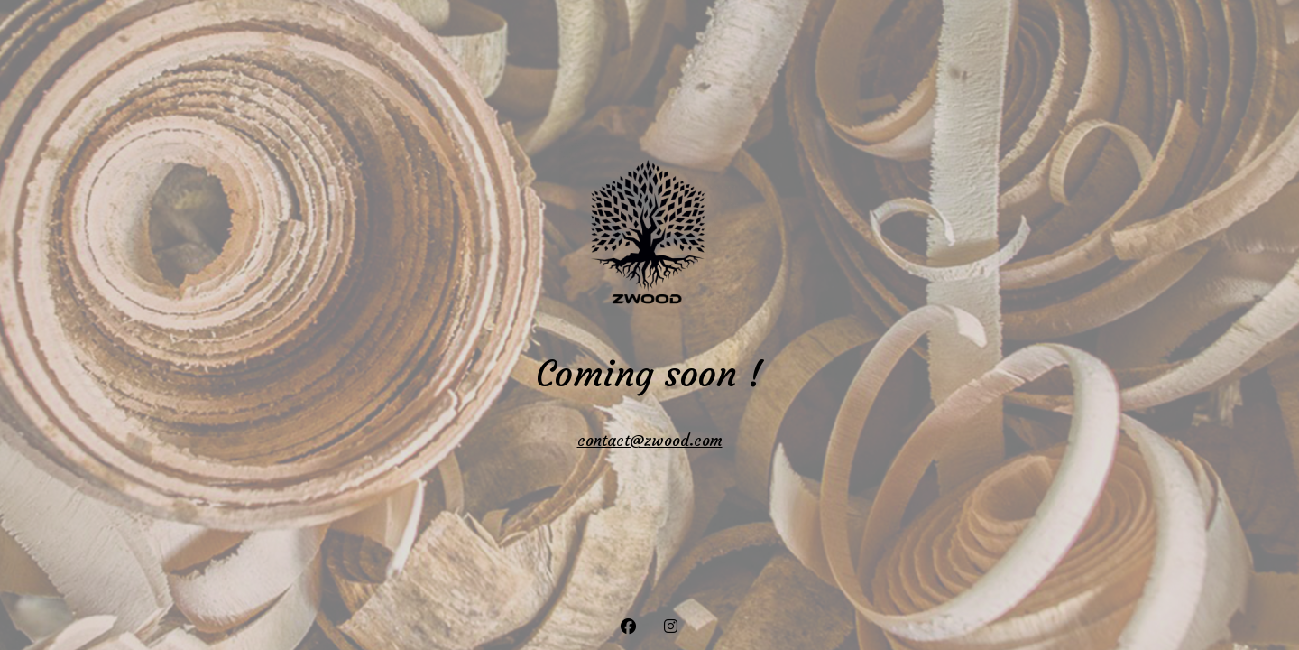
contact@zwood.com (650, 440)
